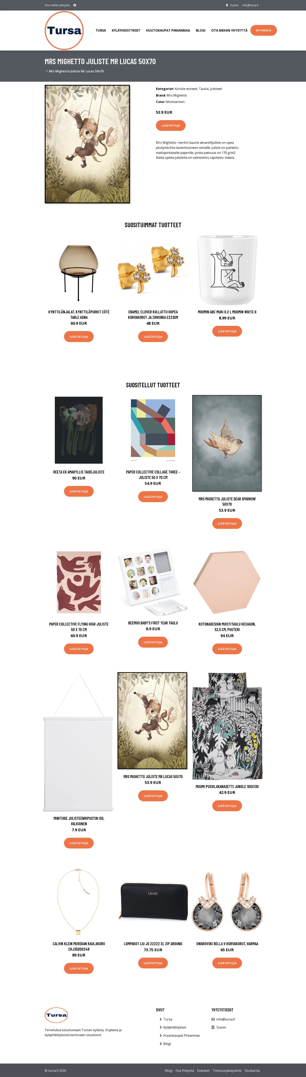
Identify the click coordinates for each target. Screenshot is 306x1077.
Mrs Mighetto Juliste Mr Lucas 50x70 (153, 775)
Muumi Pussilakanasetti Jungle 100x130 (227, 785)
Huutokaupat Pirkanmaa (168, 30)
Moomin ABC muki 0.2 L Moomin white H (227, 310)
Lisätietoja (171, 125)
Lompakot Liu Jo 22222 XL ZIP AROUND (153, 942)
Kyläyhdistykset (126, 30)
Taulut (204, 88)
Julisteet (216, 88)
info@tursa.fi (250, 5)
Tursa (101, 30)
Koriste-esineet (186, 88)
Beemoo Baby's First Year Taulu (153, 621)
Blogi (200, 30)
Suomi (234, 5)
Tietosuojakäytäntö (227, 1070)
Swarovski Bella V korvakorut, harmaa (227, 942)
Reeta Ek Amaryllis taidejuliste (78, 471)
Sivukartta (252, 1070)
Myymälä (263, 30)
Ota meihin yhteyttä (229, 30)
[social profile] (75, 5)
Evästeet (203, 1070)
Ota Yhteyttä (185, 1070)
